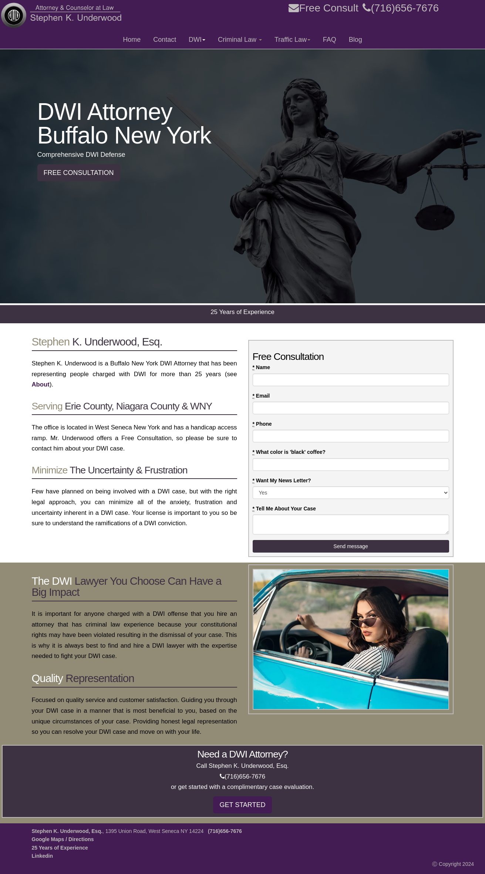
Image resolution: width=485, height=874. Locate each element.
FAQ (329, 39)
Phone (262, 424)
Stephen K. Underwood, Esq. (67, 831)
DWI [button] (197, 39)
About (41, 384)
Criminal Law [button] (240, 39)
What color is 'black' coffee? (289, 452)
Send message (350, 546)
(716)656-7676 (401, 8)
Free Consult (323, 8)
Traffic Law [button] (292, 39)
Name (261, 367)
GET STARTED (242, 805)
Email (261, 396)
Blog (355, 39)
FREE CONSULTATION (79, 172)
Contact (164, 39)
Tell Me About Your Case (284, 509)
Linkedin (42, 856)
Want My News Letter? (282, 481)
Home (132, 39)
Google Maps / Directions (63, 839)
